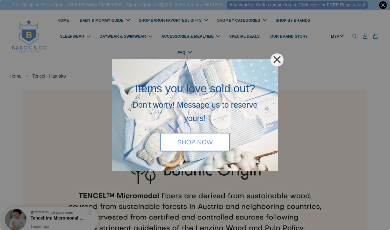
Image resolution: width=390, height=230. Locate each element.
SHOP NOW (195, 141)
